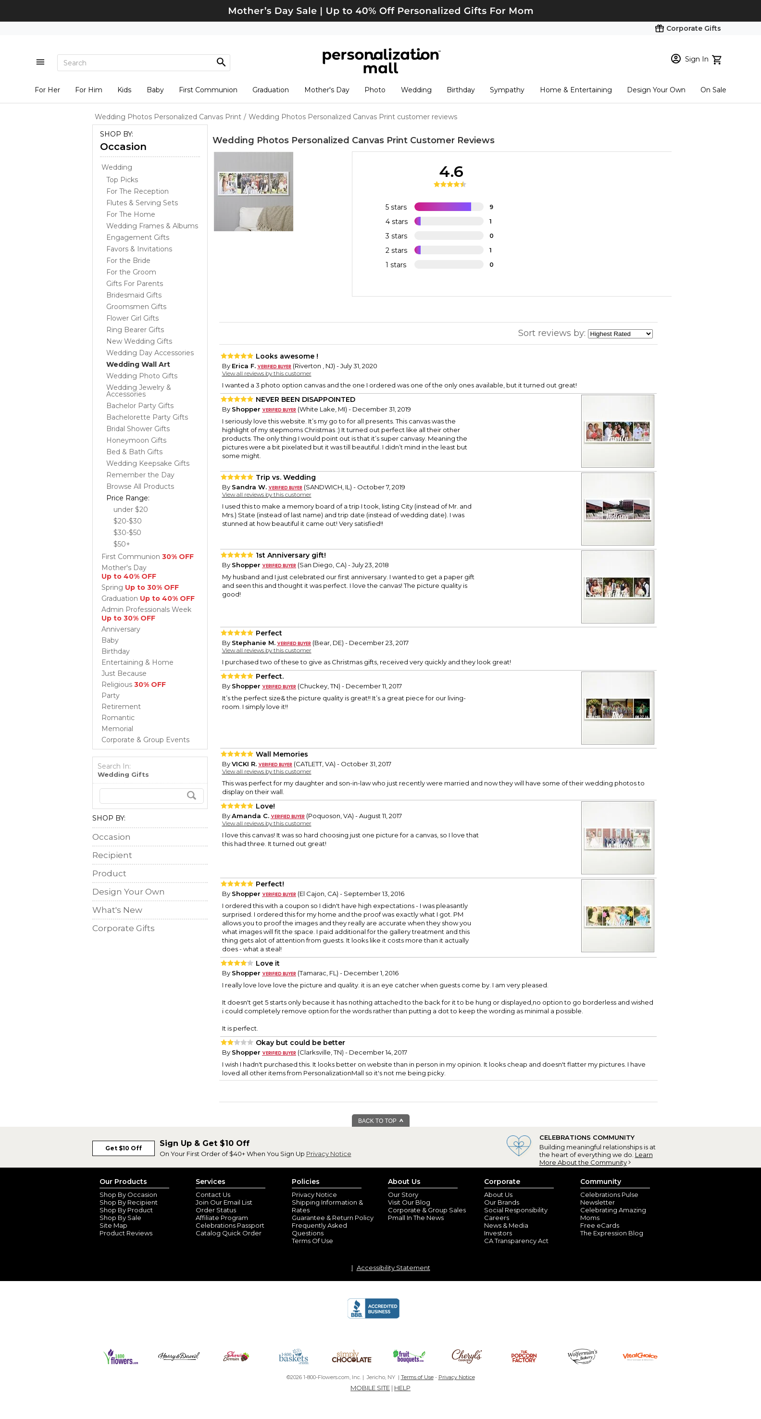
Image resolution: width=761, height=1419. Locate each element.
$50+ (121, 544)
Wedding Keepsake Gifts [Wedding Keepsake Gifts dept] (147, 463)
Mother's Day (326, 90)
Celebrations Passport (230, 1225)
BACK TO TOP (381, 1121)
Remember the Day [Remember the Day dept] (140, 475)
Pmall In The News (416, 1217)
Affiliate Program (222, 1217)
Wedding (416, 90)
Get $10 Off (123, 1148)
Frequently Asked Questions (319, 1229)
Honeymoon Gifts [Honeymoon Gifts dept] (136, 440)
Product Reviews (126, 1233)
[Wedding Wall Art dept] (138, 364)
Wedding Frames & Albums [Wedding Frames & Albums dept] (152, 226)
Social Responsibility (516, 1210)
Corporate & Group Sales (427, 1210)
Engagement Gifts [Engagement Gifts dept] (137, 237)
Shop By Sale (120, 1217)
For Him (88, 90)
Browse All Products (140, 486)
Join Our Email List (224, 1202)
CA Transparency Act (516, 1241)
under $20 (130, 509)
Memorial (117, 728)
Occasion (123, 146)
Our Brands (501, 1202)
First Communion (208, 90)
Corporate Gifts (123, 928)
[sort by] (620, 333)
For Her (47, 90)
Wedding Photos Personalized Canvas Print (310, 140)
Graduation (270, 90)
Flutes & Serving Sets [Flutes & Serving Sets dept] (142, 203)
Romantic (118, 717)
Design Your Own (656, 90)
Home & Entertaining (576, 90)
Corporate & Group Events (145, 739)
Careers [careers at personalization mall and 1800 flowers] (496, 1217)
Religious (133, 684)
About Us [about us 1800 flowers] (498, 1194)
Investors (498, 1233)
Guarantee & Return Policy (333, 1217)
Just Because (124, 673)
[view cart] (718, 58)
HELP (402, 1388)
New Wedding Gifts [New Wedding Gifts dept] (139, 341)
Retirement (121, 706)
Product (109, 873)
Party (110, 695)
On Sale (713, 90)
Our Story (403, 1194)
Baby (155, 90)
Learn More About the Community (596, 1158)
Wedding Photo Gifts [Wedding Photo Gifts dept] (141, 376)
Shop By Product (126, 1210)
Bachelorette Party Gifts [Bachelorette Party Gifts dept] (147, 417)
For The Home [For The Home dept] (130, 214)
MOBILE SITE (370, 1388)
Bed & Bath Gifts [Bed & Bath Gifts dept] (134, 452)
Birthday (461, 90)
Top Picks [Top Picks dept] (122, 179)
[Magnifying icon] (221, 62)
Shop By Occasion (128, 1194)
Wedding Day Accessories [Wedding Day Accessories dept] (150, 353)
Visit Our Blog (409, 1202)
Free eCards (599, 1225)
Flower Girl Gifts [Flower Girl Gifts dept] (132, 318)
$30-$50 (127, 532)
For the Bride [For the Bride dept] (128, 260)
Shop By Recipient (129, 1202)
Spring (140, 587)
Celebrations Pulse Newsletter (609, 1198)
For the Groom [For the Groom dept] (131, 272)
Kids (124, 90)
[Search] (143, 62)
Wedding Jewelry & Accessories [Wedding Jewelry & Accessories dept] (138, 390)
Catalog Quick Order (229, 1233)
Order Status (216, 1210)
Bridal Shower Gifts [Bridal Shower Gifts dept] (138, 428)
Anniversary (120, 629)
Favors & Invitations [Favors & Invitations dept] (139, 249)
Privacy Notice (328, 1154)
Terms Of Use (312, 1241)
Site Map (113, 1225)
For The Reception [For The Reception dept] (137, 191)
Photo (375, 90)
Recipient (112, 855)
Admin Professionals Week (146, 613)
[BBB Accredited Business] (373, 1317)
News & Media (506, 1225)
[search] (152, 796)
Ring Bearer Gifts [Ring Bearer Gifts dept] (135, 329)
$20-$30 (127, 521)
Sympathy (507, 90)
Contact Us (213, 1194)
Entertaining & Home (137, 662)
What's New (117, 910)
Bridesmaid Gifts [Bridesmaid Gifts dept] (134, 295)
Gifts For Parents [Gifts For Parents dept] (134, 283)
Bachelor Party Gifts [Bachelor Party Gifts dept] (140, 405)
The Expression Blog (611, 1233)
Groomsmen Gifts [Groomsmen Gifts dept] (136, 306)
